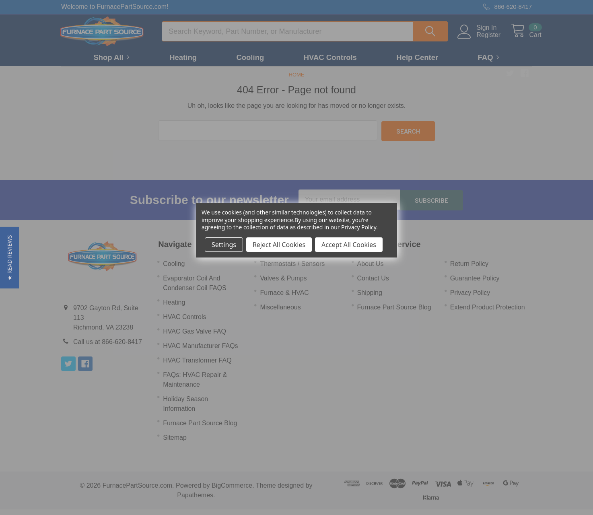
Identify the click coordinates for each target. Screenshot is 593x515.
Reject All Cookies (279, 244)
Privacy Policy (358, 227)
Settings (224, 244)
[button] (9, 257)
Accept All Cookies (348, 244)
